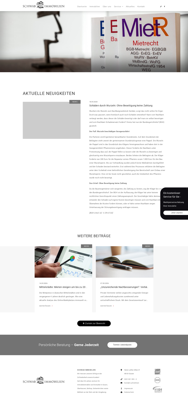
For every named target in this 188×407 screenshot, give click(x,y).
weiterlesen (45, 306)
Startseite (82, 6)
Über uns (107, 6)
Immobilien (95, 6)
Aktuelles (130, 6)
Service (117, 6)
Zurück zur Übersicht (94, 323)
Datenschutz (127, 392)
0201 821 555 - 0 (128, 379)
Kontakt (141, 6)
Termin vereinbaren (122, 345)
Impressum (126, 388)
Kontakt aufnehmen (129, 383)
